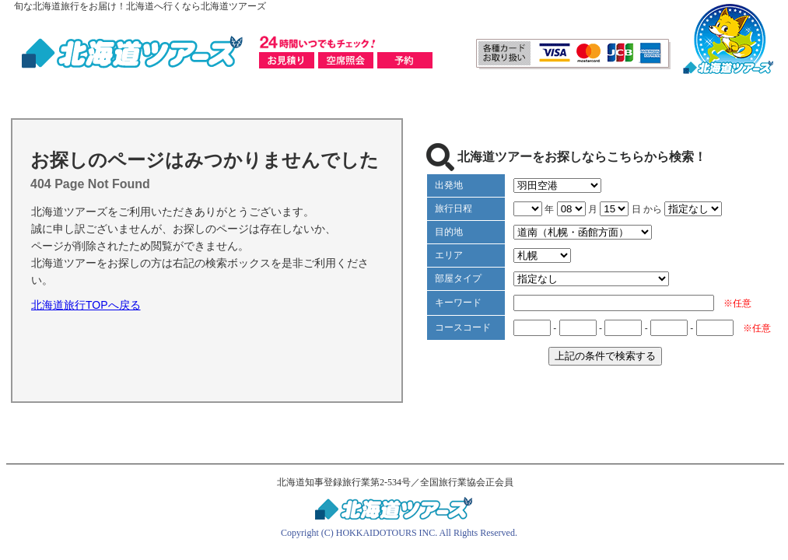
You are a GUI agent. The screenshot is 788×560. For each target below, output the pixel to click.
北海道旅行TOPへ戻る (86, 305)
